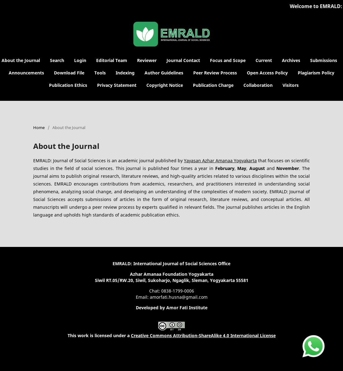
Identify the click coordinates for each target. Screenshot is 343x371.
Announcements (26, 73)
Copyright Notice (164, 85)
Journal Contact (183, 60)
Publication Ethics (68, 85)
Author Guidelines (164, 73)
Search (57, 60)
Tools (100, 73)
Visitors (291, 85)
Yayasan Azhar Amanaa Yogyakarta (220, 160)
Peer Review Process (215, 73)
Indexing (125, 73)
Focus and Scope (228, 60)
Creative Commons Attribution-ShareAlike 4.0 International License (203, 335)
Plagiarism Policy (316, 73)
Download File (69, 73)
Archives (291, 60)
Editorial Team (111, 60)
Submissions (323, 60)
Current (264, 60)
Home (39, 127)
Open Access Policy (267, 73)
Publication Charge (213, 85)
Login (80, 60)
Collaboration (258, 85)
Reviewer (147, 60)
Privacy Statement (116, 85)
